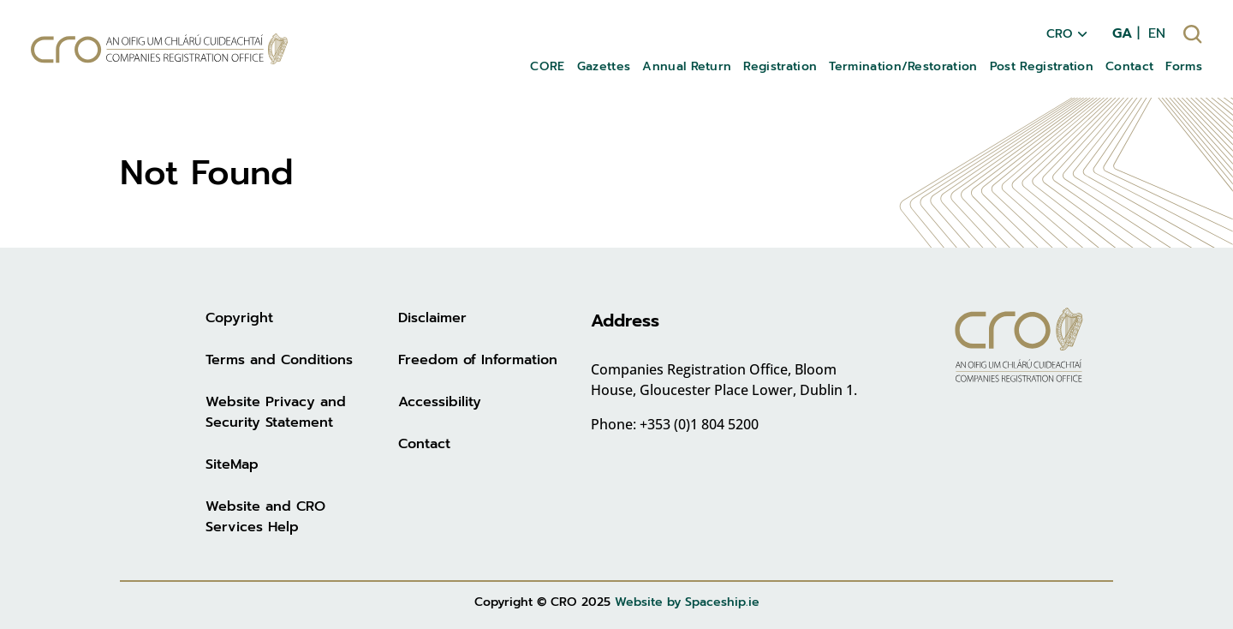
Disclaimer (432, 318)
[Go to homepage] (159, 49)
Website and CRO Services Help (265, 516)
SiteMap (232, 464)
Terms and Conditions (279, 360)
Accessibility (439, 402)
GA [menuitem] (1122, 33)
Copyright (239, 318)
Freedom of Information (477, 360)
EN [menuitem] (1156, 33)
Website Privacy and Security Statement (276, 412)
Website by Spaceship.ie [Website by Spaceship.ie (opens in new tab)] (687, 602)
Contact (424, 444)
